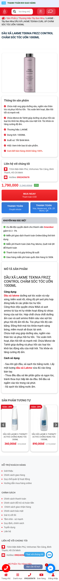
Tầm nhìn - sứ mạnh (13, 519)
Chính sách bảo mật (13, 511)
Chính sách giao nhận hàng (17, 507)
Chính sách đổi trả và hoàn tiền (19, 503)
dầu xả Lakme (24, 367)
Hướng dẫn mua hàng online (18, 483)
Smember (49, 227)
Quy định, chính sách (14, 523)
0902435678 (29, 576)
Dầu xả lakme (11, 295)
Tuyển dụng (9, 527)
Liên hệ (7, 531)
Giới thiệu (8, 471)
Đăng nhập (53, 576)
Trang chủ (6, 576)
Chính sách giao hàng (14, 475)
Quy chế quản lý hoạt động (17, 479)
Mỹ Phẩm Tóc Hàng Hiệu (20, 564)
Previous (3, 425)
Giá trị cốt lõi (10, 515)
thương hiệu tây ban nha (31, 18)
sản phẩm (12, 18)
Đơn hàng (41, 576)
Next (55, 425)
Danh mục (17, 576)
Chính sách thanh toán (15, 498)
